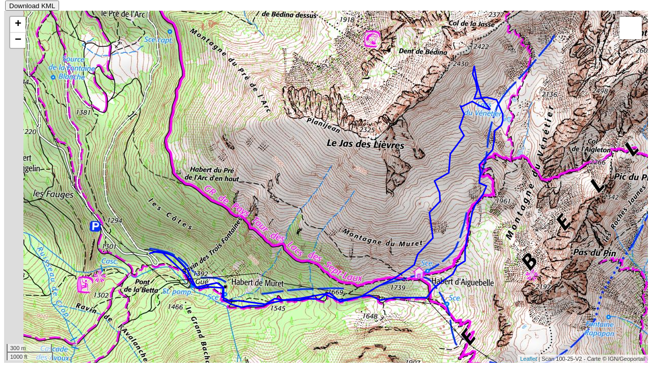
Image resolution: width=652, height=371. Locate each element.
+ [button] (18, 24)
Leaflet (528, 359)
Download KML (32, 6)
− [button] (18, 40)
